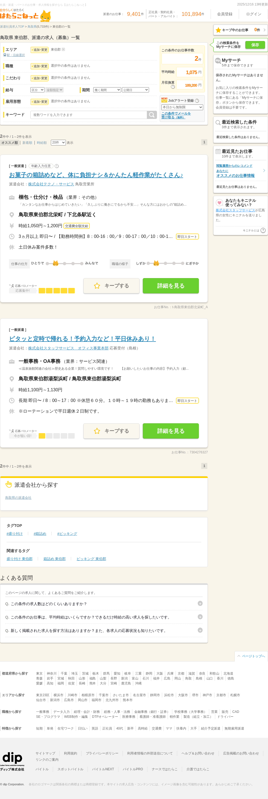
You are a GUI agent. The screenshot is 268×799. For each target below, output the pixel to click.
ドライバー (225, 717)
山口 (209, 678)
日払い (83, 728)
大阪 (159, 673)
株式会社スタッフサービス (235, 212)
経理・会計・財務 (87, 712)
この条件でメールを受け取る (176, 115)
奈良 (202, 673)
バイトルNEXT (103, 769)
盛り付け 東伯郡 (20, 559)
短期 (39, 728)
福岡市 (96, 700)
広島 (167, 678)
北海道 (228, 673)
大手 (193, 728)
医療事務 (128, 717)
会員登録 (224, 14)
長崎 (82, 683)
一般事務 (42, 712)
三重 (138, 673)
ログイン (253, 14)
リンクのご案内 (47, 760)
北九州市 (112, 700)
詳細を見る (171, 286)
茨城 (85, 673)
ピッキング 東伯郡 (91, 559)
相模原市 (88, 695)
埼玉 (74, 673)
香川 (220, 678)
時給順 (42, 143)
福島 (92, 678)
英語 (95, 728)
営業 (214, 712)
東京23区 (42, 695)
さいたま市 (121, 695)
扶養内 (181, 728)
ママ (169, 728)
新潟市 (55, 700)
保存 (255, 45)
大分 (103, 683)
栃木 (95, 673)
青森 (39, 678)
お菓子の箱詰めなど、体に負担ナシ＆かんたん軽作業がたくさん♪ (96, 175)
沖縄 (138, 683)
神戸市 (207, 695)
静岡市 (155, 695)
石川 (145, 678)
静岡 (149, 673)
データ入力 (61, 712)
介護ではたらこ (198, 769)
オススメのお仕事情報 (235, 170)
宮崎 (113, 683)
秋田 (71, 678)
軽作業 (175, 717)
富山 (135, 678)
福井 (156, 678)
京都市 (221, 695)
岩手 (50, 678)
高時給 (143, 728)
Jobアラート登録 (181, 101)
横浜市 (58, 695)
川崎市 (72, 695)
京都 (181, 673)
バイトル (42, 769)
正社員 (107, 728)
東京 (39, 673)
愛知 (117, 673)
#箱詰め (40, 534)
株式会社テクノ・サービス (51, 184)
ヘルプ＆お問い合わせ (198, 753)
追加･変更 (40, 49)
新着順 (27, 143)
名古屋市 (139, 695)
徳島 (231, 678)
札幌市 (235, 695)
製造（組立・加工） (198, 717)
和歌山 (214, 673)
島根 (199, 678)
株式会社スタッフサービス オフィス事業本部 (68, 348)
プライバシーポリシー (102, 753)
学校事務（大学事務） (190, 712)
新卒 (130, 728)
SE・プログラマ (48, 717)
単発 (50, 728)
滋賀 (191, 673)
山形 (82, 678)
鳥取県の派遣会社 (18, 498)
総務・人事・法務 (117, 712)
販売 (225, 712)
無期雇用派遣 (234, 728)
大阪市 (183, 695)
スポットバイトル (70, 769)
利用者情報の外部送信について (150, 753)
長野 (113, 678)
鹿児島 (126, 683)
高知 (50, 683)
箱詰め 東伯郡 (54, 559)
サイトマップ (45, 753)
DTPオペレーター (105, 717)
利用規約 (70, 753)
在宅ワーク (65, 728)
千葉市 (104, 695)
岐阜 (127, 673)
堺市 (195, 695)
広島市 (69, 700)
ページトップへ (253, 656)
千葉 (64, 673)
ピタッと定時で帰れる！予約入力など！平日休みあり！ (82, 339)
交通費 (157, 728)
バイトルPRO (133, 769)
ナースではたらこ (165, 769)
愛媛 (39, 683)
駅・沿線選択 (16, 55)
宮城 (60, 678)
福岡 (60, 683)
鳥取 (188, 678)
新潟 (124, 678)
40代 (119, 728)
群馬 (106, 673)
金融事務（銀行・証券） (152, 712)
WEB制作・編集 (76, 717)
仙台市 (41, 700)
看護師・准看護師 (152, 717)
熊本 (92, 683)
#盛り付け (15, 534)
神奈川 (52, 673)
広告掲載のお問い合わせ (241, 753)
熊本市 (128, 700)
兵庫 (170, 673)
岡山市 (83, 700)
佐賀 (71, 683)
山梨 (103, 678)
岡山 (177, 678)
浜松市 (169, 695)
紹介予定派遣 (211, 728)
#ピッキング (67, 534)
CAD (235, 712)
